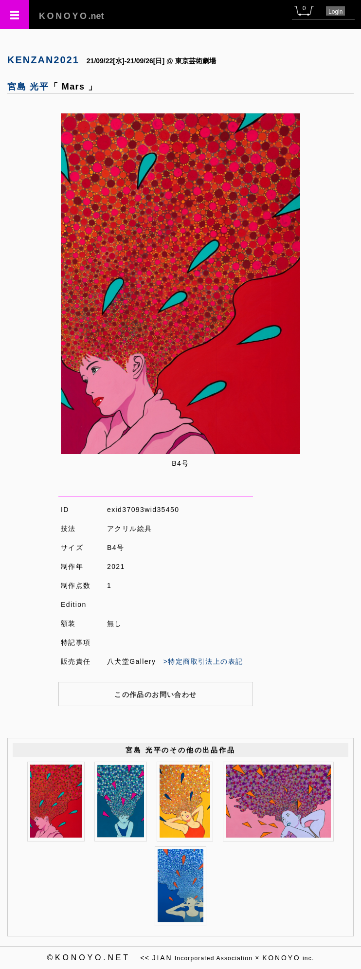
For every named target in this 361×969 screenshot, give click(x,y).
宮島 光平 (28, 86)
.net (71, 16)
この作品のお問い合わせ (155, 694)
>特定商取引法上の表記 (203, 661)
